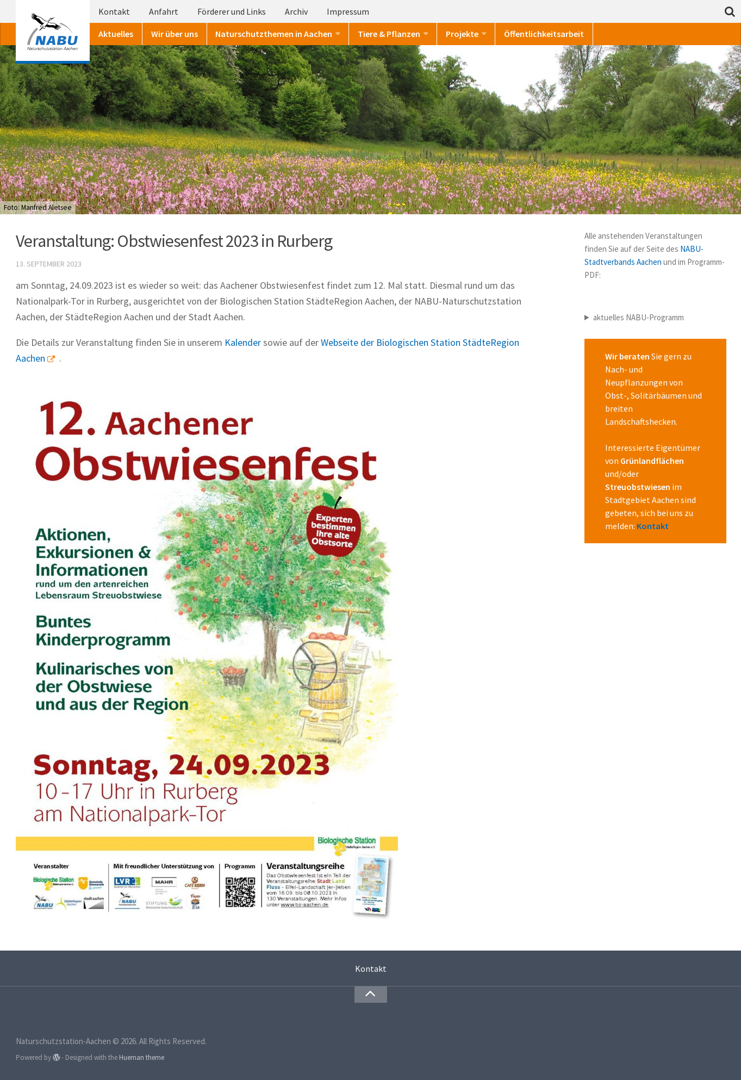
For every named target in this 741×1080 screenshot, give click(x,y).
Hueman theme (141, 1057)
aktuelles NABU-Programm (638, 317)
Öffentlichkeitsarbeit (544, 33)
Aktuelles (115, 33)
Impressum (348, 11)
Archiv (296, 11)
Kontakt (114, 11)
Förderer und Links (231, 11)
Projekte (462, 33)
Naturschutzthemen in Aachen (273, 33)
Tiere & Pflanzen (389, 33)
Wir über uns (174, 33)
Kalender (243, 342)
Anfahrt (163, 11)
